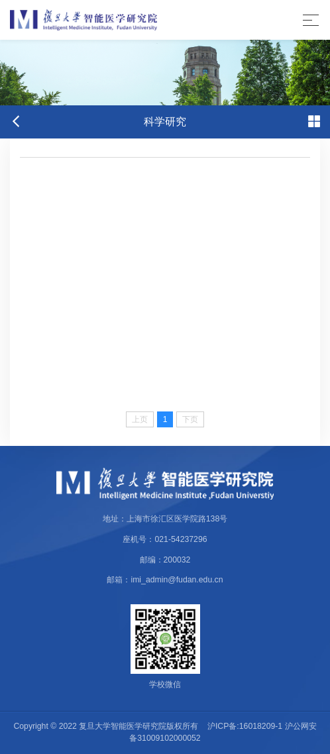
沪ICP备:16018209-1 (244, 726)
